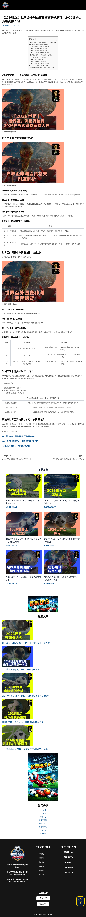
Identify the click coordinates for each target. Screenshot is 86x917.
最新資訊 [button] (43, 866)
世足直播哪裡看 (68, 867)
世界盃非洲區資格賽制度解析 (39, 44)
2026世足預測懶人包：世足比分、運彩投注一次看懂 (26, 643)
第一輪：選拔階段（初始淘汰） (40, 46)
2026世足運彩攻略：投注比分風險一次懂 (20, 669)
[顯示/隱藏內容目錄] (54, 39)
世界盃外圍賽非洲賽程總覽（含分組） (41, 55)
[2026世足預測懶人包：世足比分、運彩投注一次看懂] (17, 630)
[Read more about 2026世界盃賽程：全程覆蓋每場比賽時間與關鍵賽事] (62, 524)
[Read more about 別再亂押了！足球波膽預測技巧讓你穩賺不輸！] (24, 562)
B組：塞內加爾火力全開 (38, 59)
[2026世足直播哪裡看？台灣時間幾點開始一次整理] (17, 735)
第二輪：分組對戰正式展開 (39, 48)
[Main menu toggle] (82, 5)
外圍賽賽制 (43, 823)
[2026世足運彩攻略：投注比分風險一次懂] (17, 656)
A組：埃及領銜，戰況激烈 (39, 57)
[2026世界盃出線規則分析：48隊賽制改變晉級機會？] (17, 683)
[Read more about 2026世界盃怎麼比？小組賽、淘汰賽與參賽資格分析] (62, 485)
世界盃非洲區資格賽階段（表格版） (42, 53)
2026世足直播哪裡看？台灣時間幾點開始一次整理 (25, 748)
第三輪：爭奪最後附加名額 (39, 50)
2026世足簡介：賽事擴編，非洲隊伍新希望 (43, 42)
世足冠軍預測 (68, 872)
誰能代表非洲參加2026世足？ (39, 65)
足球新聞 (43, 833)
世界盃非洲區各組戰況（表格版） (41, 63)
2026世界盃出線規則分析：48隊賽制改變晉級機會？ (26, 695)
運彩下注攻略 (68, 852)
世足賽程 (8, 545)
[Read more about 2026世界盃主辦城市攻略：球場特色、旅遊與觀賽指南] (24, 485)
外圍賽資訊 (43, 820)
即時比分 (42, 854)
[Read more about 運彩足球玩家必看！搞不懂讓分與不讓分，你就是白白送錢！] (62, 562)
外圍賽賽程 (43, 827)
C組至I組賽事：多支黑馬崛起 (40, 61)
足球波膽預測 (68, 857)
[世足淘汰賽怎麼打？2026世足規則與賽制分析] (17, 709)
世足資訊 (8, 507)
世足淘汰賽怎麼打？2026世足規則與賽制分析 (22, 722)
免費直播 (42, 858)
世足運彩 (8, 583)
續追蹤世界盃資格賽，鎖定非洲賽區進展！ (43, 68)
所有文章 (14, 507)
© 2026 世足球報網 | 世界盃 (43, 915)
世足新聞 (68, 862)
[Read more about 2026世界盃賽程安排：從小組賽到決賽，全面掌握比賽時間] (24, 524)
